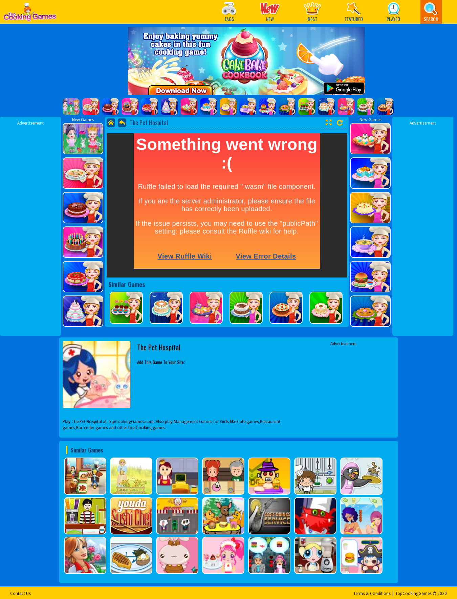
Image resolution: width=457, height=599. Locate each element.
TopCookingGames (413, 593)
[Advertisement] (30, 227)
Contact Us (20, 593)
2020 (442, 593)
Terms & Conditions (372, 593)
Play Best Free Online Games (30, 13)
